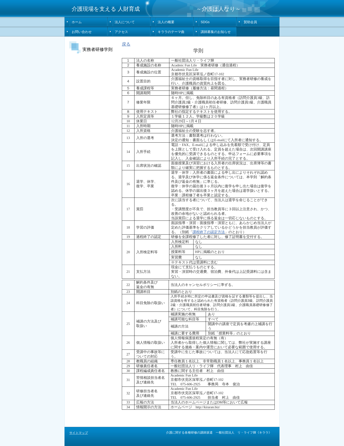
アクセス (121, 32)
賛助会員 (250, 22)
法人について (125, 22)
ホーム (77, 22)
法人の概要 (166, 22)
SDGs (205, 22)
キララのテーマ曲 (171, 32)
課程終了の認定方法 (209, 232)
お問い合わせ (82, 32)
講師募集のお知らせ (216, 32)
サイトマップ (78, 433)
